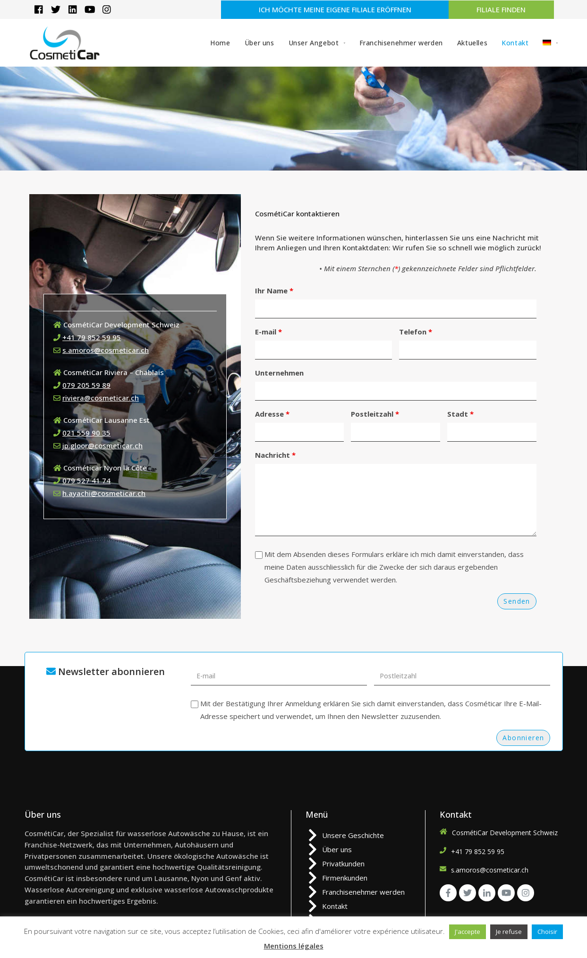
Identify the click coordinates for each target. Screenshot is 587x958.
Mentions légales (293, 945)
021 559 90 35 (86, 432)
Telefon (415, 331)
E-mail (268, 331)
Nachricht (275, 455)
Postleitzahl (375, 414)
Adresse (272, 414)
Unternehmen (279, 372)
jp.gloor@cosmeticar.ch (102, 445)
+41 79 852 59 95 (91, 337)
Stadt (460, 414)
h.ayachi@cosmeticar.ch (103, 493)
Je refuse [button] (509, 931)
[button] (334, 9)
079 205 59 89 (86, 385)
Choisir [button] (547, 931)
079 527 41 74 (86, 480)
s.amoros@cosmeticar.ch (105, 350)
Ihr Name (274, 290)
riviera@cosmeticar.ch (100, 397)
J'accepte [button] (467, 931)
